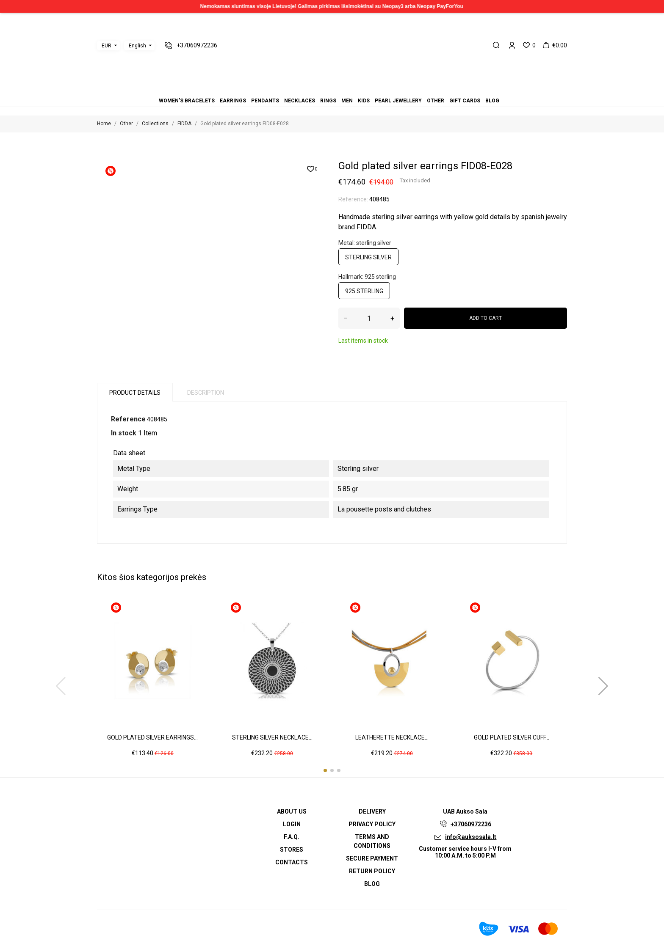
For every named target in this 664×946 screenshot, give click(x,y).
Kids (337, 89)
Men (332, 89)
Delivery (372, 811)
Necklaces (321, 89)
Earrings (311, 89)
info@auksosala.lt (470, 836)
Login (292, 824)
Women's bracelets (306, 89)
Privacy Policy (372, 824)
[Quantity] (369, 318)
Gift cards (352, 89)
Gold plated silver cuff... (511, 737)
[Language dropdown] (139, 45)
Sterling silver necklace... (272, 737)
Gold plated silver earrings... (152, 737)
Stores (291, 849)
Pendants (316, 89)
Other (347, 89)
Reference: (353, 199)
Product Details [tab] (134, 392)
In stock (123, 433)
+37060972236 (471, 824)
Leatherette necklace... (392, 737)
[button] (325, 770)
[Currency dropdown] (108, 45)
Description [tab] (205, 392)
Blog (357, 89)
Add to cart (485, 318)
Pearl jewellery (342, 89)
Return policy (372, 871)
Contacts (291, 862)
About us (292, 811)
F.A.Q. (291, 836)
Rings (326, 89)
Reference (128, 419)
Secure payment (372, 858)
